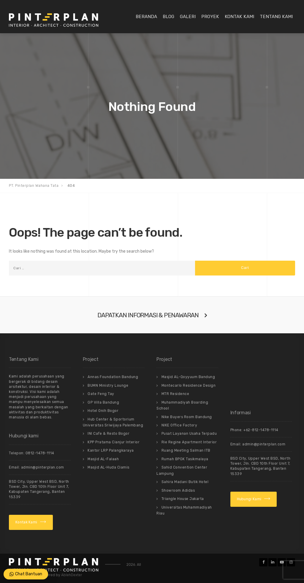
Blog (168, 16)
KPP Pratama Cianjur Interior (114, 442)
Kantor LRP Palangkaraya (111, 450)
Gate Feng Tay (101, 394)
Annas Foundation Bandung (113, 377)
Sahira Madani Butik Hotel (185, 482)
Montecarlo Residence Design (189, 385)
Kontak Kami (239, 16)
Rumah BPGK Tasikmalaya (185, 459)
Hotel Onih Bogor (103, 411)
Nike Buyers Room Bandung (187, 417)
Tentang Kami (276, 16)
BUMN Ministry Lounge (108, 385)
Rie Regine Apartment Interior (189, 442)
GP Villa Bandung (103, 402)
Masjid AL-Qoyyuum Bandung (188, 377)
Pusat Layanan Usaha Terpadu (189, 433)
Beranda (146, 16)
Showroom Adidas (178, 490)
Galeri (188, 16)
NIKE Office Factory (179, 425)
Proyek (210, 16)
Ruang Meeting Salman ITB (186, 450)
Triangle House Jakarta (183, 499)
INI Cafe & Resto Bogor (108, 433)
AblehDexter (71, 575)
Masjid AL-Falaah (103, 459)
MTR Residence (175, 394)
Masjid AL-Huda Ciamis (108, 467)
